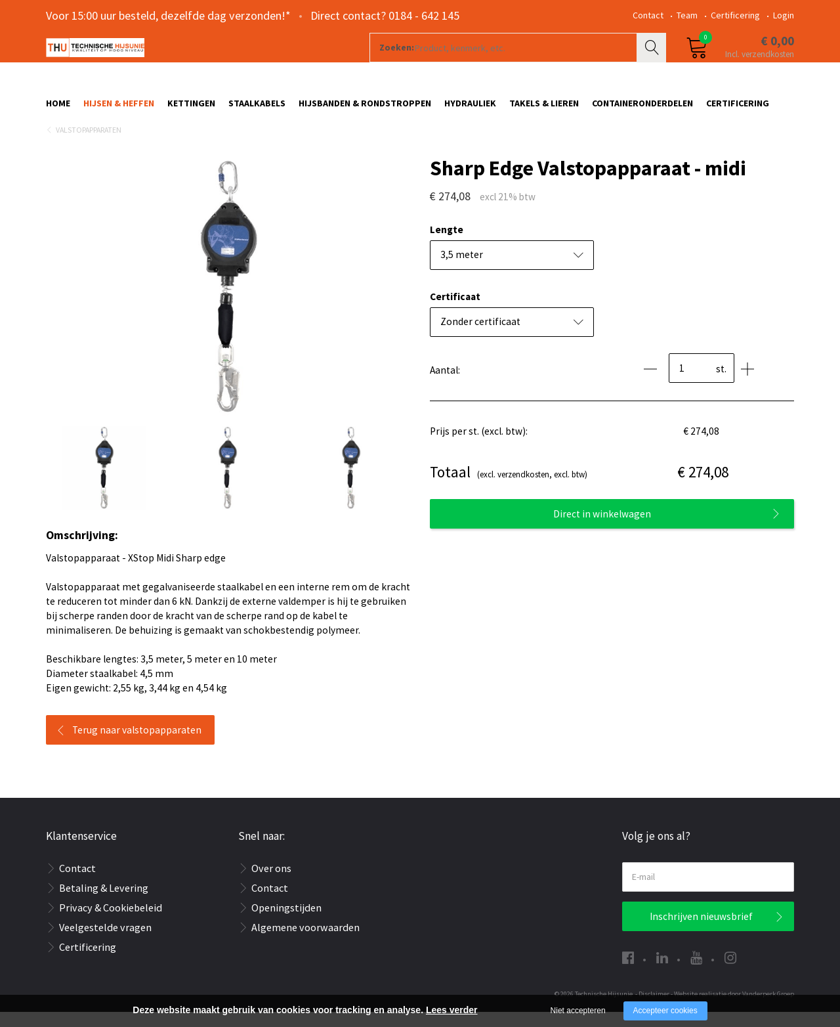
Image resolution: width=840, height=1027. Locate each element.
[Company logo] (186, 63)
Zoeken (653, 63)
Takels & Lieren (544, 110)
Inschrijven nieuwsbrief (701, 931)
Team (687, 15)
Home (58, 110)
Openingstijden (286, 922)
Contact (648, 15)
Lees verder (452, 1010)
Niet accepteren (578, 1010)
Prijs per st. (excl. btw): (479, 446)
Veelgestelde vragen (105, 942)
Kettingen (191, 110)
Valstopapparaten (88, 145)
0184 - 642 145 (423, 15)
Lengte (446, 244)
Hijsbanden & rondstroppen (365, 110)
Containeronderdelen (642, 110)
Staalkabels (256, 110)
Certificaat (455, 311)
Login (783, 15)
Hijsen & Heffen (118, 110)
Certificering (735, 15)
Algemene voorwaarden (305, 942)
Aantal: (445, 385)
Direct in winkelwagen (602, 529)
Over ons (271, 883)
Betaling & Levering (103, 903)
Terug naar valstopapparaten (136, 745)
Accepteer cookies (665, 1010)
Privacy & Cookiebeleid (110, 922)
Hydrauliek (470, 110)
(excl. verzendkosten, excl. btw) (508, 487)
